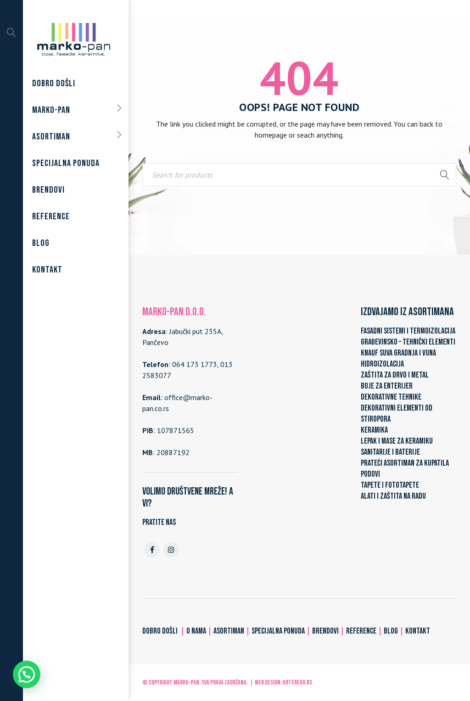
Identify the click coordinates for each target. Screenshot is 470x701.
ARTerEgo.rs (297, 682)
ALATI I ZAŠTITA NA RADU (393, 496)
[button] (26, 674)
